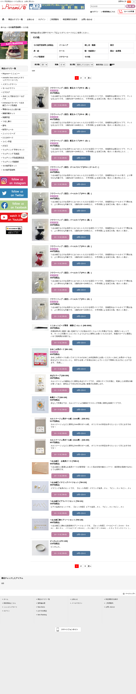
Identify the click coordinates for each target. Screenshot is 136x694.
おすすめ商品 (42, 611)
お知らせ (75, 599)
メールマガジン (77, 603)
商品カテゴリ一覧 (44, 599)
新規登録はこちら (109, 11)
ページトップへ (130, 593)
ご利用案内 (109, 603)
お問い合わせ (110, 607)
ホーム (6, 599)
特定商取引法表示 (112, 599)
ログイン (95, 11)
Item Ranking (42, 615)
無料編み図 (41, 603)
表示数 (37, 65)
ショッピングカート (10, 607)
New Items (41, 607)
